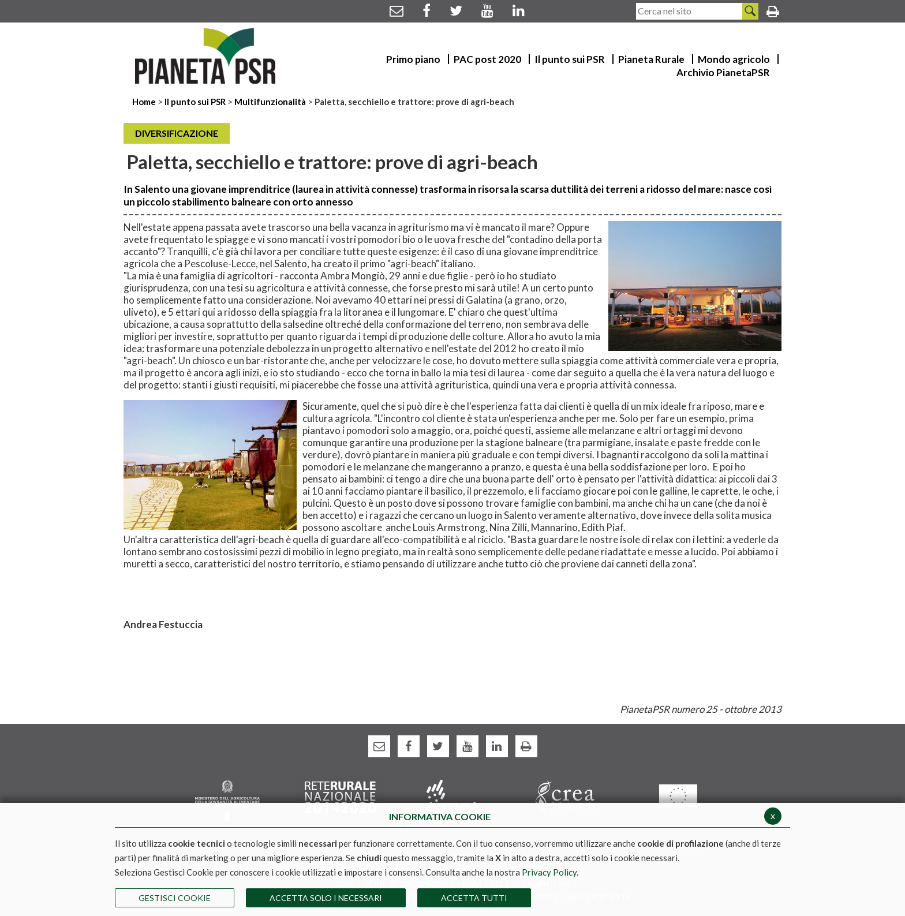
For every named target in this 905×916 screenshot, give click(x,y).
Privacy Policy (549, 872)
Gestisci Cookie (175, 898)
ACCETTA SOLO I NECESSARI (326, 898)
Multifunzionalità (270, 101)
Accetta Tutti (474, 898)
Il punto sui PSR (195, 101)
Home (145, 101)
